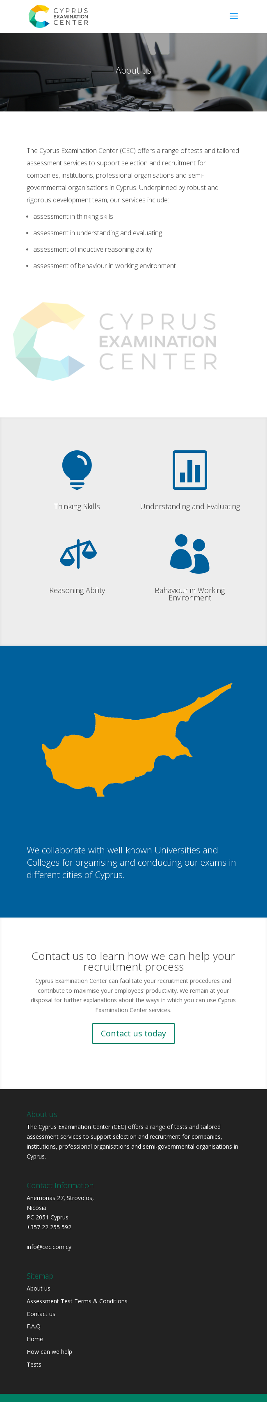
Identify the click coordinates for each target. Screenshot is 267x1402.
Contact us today (133, 1033)
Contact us (41, 1314)
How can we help (49, 1352)
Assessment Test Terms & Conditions (77, 1301)
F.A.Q (34, 1326)
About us (38, 1288)
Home (35, 1339)
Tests (34, 1364)
